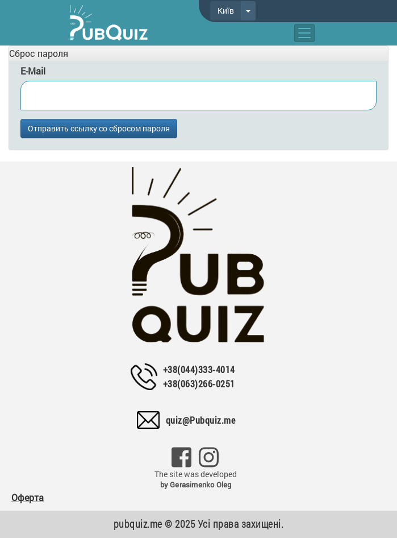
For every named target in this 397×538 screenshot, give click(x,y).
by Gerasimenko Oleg (196, 484)
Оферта (27, 497)
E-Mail (32, 71)
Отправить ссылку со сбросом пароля (99, 128)
